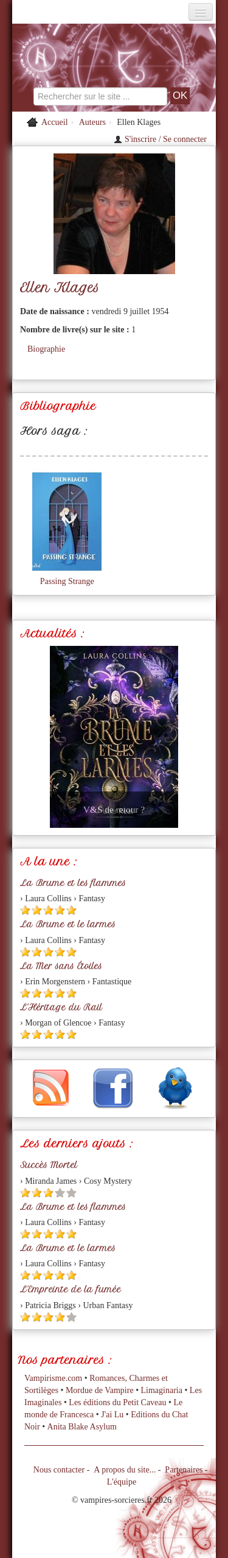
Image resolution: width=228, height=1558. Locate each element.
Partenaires (183, 1469)
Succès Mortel (48, 1165)
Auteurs (92, 122)
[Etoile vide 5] (71, 1192)
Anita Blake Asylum (82, 1426)
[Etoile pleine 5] (71, 910)
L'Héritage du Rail (61, 1007)
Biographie (46, 349)
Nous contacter (59, 1469)
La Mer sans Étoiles (61, 966)
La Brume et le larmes (68, 924)
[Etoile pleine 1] (25, 910)
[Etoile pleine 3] (48, 910)
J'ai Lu (112, 1414)
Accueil (54, 122)
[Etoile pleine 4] (60, 910)
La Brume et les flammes (73, 883)
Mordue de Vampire (100, 1390)
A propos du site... (125, 1469)
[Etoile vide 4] (60, 1192)
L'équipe (121, 1481)
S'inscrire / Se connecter (160, 139)
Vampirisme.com (53, 1378)
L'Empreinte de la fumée (70, 1289)
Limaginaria (161, 1390)
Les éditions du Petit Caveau (117, 1402)
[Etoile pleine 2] (37, 910)
